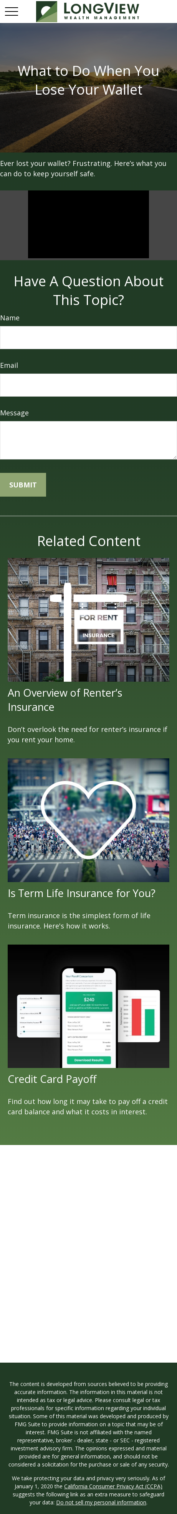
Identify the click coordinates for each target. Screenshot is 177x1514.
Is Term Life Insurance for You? (81, 893)
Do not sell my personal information (101, 1502)
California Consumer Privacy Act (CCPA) (113, 1486)
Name (10, 317)
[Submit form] (23, 485)
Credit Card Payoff (52, 1079)
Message (14, 412)
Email (9, 365)
